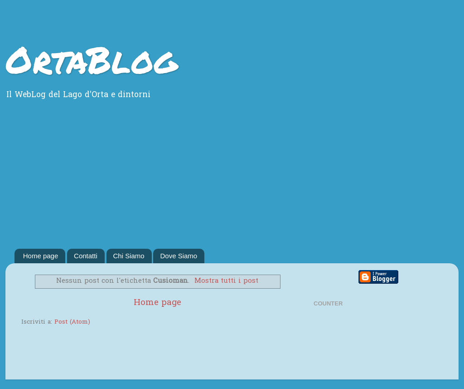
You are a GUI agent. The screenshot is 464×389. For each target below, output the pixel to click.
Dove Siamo (178, 256)
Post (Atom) (72, 322)
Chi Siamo (129, 256)
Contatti (85, 256)
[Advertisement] (232, 180)
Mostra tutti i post (226, 281)
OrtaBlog (91, 59)
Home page (40, 256)
